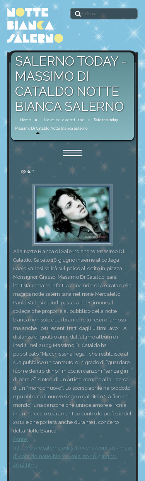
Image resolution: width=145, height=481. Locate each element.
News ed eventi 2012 (64, 120)
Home (26, 120)
